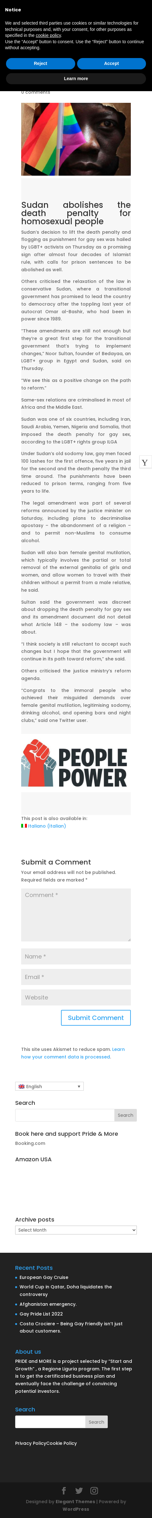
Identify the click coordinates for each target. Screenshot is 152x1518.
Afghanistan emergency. (48, 1304)
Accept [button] (111, 63)
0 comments (35, 92)
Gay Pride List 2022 (41, 1314)
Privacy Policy (30, 1443)
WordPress (76, 1509)
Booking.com (30, 1143)
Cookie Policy (61, 1443)
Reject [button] (40, 63)
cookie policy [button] (48, 35)
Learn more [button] (76, 78)
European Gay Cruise (44, 1277)
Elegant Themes (75, 1501)
